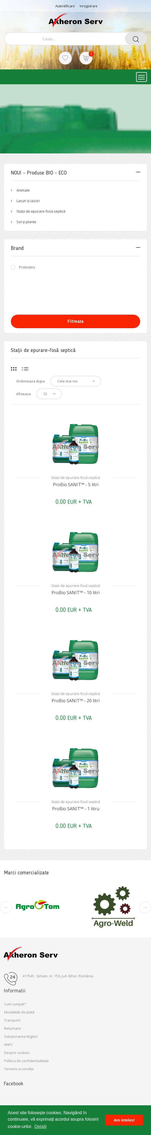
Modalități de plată (19, 1012)
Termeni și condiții (19, 1068)
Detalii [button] (40, 1126)
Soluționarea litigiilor (21, 1036)
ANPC (8, 1044)
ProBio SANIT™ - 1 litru (75, 809)
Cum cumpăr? (15, 1004)
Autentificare (65, 6)
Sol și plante (26, 221)
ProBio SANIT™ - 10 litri (75, 593)
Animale (23, 190)
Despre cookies (17, 1052)
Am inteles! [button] (124, 1120)
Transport (12, 1020)
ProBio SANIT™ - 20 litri (75, 701)
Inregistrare (88, 6)
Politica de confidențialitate (26, 1060)
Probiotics (27, 267)
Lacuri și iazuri (28, 200)
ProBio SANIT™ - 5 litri (75, 485)
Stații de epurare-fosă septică (41, 211)
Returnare (12, 1028)
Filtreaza (76, 321)
